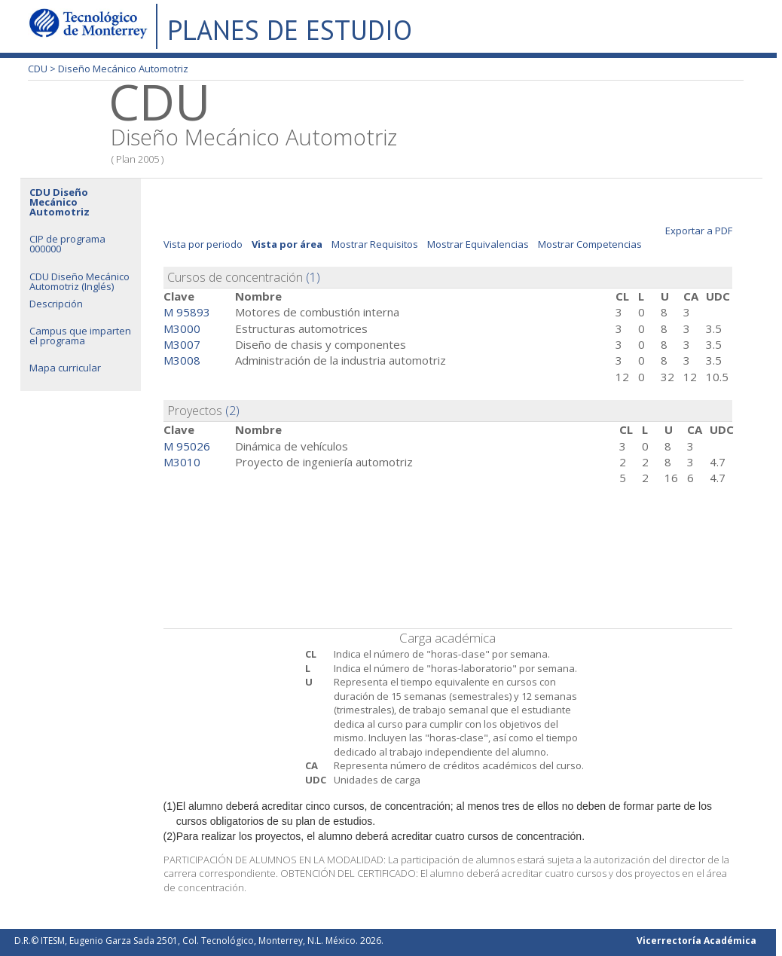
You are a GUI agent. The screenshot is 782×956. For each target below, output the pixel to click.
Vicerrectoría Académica (696, 940)
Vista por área (287, 244)
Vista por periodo (203, 244)
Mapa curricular (65, 367)
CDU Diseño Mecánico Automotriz (59, 201)
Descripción (56, 303)
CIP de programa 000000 (67, 243)
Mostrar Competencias (590, 244)
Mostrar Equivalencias (478, 244)
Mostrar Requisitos (374, 244)
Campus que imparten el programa (80, 335)
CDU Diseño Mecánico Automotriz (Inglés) (79, 281)
